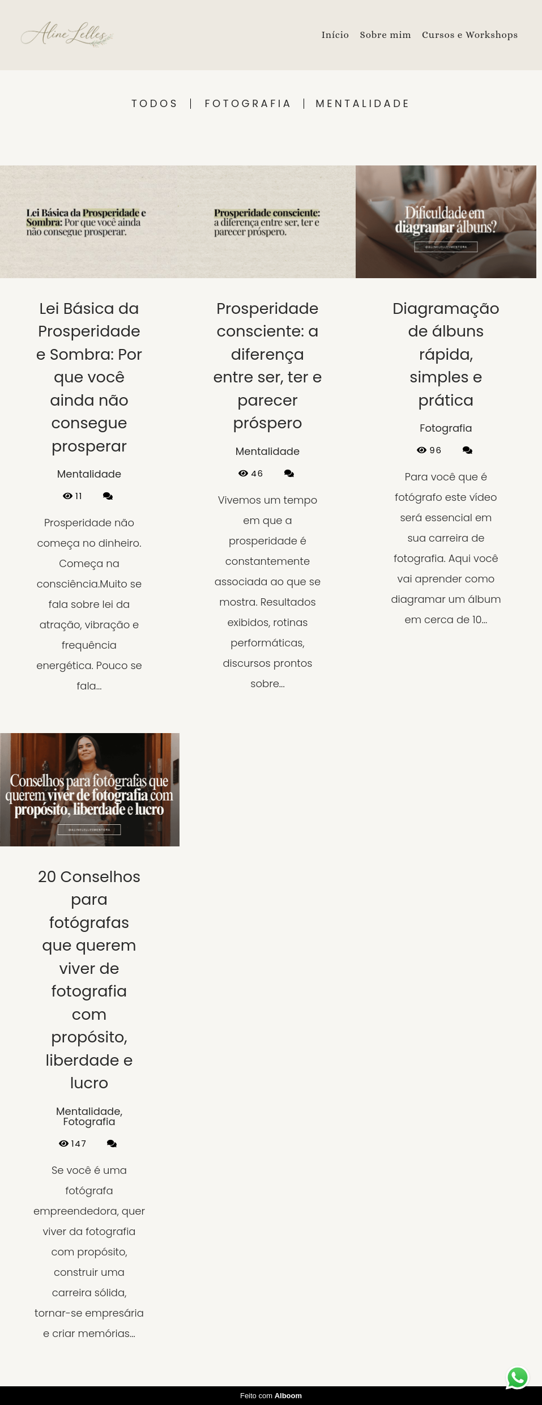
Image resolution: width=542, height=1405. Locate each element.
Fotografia (249, 104)
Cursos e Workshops (470, 34)
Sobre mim (385, 34)
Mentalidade (363, 104)
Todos (155, 104)
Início (335, 34)
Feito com (271, 1395)
